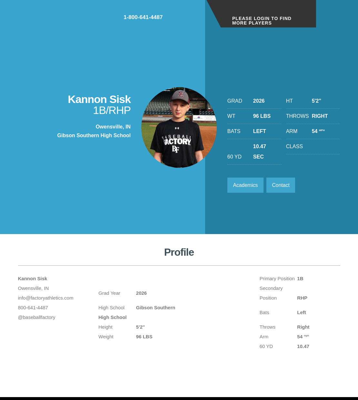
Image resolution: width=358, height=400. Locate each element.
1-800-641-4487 (176, 19)
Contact (282, 185)
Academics (245, 185)
